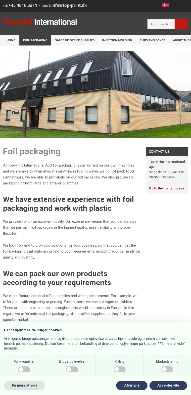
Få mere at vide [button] (24, 385)
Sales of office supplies (75, 40)
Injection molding (117, 40)
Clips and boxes (152, 40)
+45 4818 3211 (22, 5)
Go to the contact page (166, 188)
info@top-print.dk (69, 5)
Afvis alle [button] (131, 385)
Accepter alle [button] (168, 385)
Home (11, 40)
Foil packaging (35, 40)
